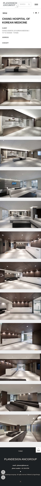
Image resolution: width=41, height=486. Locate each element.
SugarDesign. (36, 474)
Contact (20, 451)
